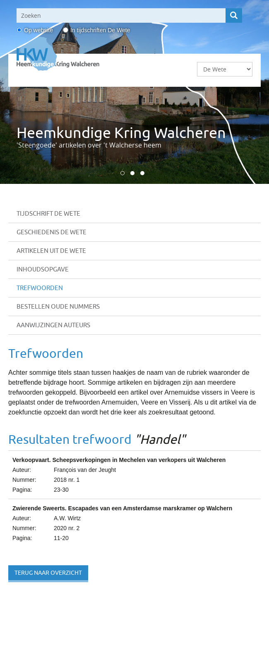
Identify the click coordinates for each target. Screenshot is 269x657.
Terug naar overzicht (48, 572)
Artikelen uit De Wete (51, 250)
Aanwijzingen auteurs (53, 324)
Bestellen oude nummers (58, 306)
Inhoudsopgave (43, 269)
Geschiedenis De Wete (51, 232)
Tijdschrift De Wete (48, 213)
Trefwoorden (40, 287)
